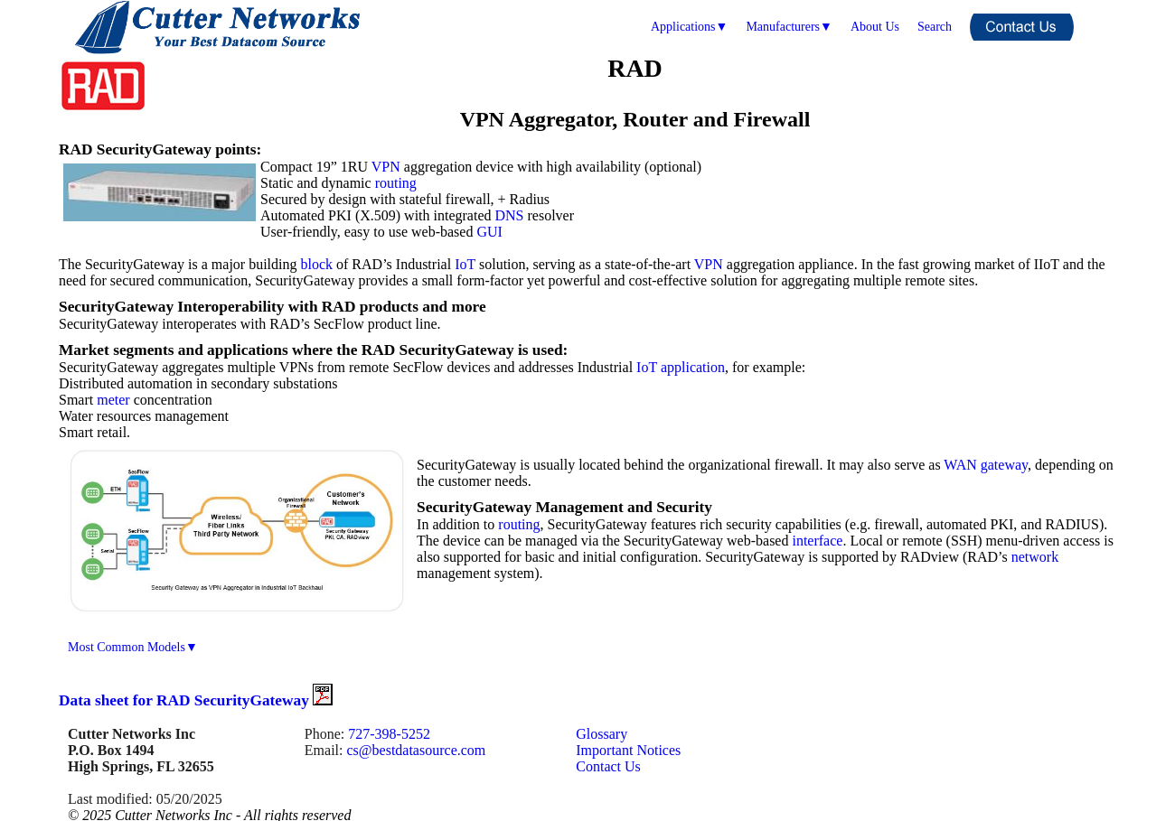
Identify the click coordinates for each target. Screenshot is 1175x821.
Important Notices (628, 750)
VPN (385, 166)
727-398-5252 (389, 734)
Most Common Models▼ (133, 647)
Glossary (601, 734)
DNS (509, 215)
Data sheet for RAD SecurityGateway (196, 700)
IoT (465, 264)
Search (934, 26)
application (693, 367)
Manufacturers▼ (789, 26)
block (316, 264)
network (1034, 556)
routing (396, 183)
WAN (960, 464)
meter (113, 399)
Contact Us (608, 766)
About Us (875, 26)
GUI (489, 231)
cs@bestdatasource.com (415, 750)
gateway (1004, 464)
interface (817, 540)
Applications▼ (689, 26)
